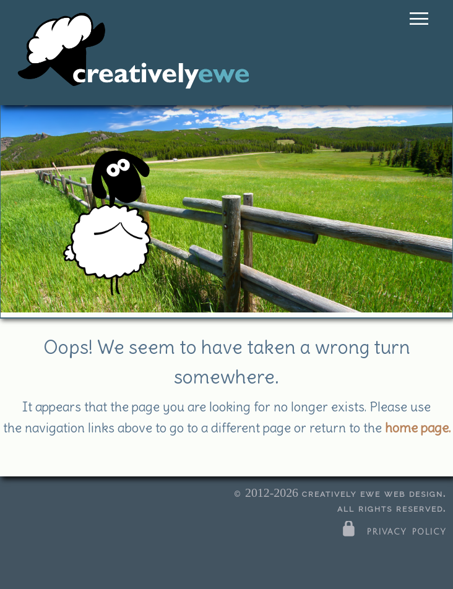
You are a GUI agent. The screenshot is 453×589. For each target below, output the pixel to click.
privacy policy (392, 531)
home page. (418, 427)
